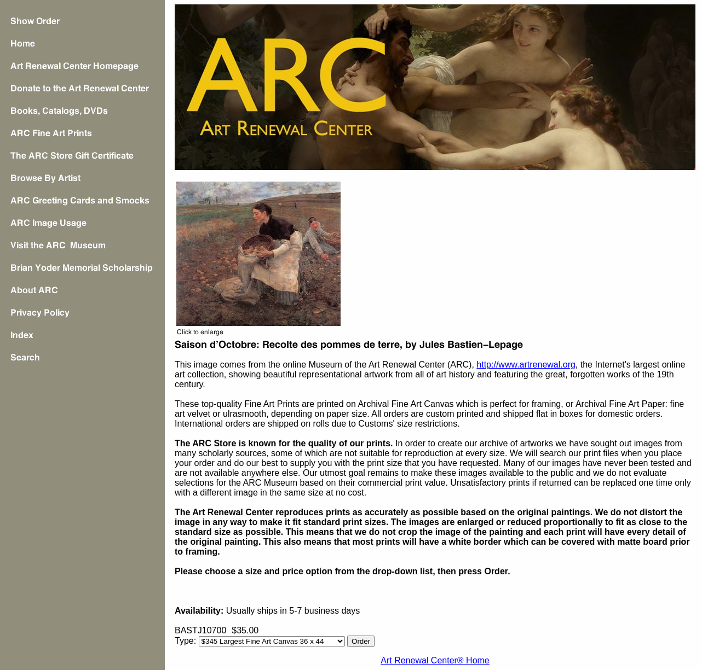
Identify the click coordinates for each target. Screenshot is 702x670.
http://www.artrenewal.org (526, 364)
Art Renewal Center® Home (435, 660)
